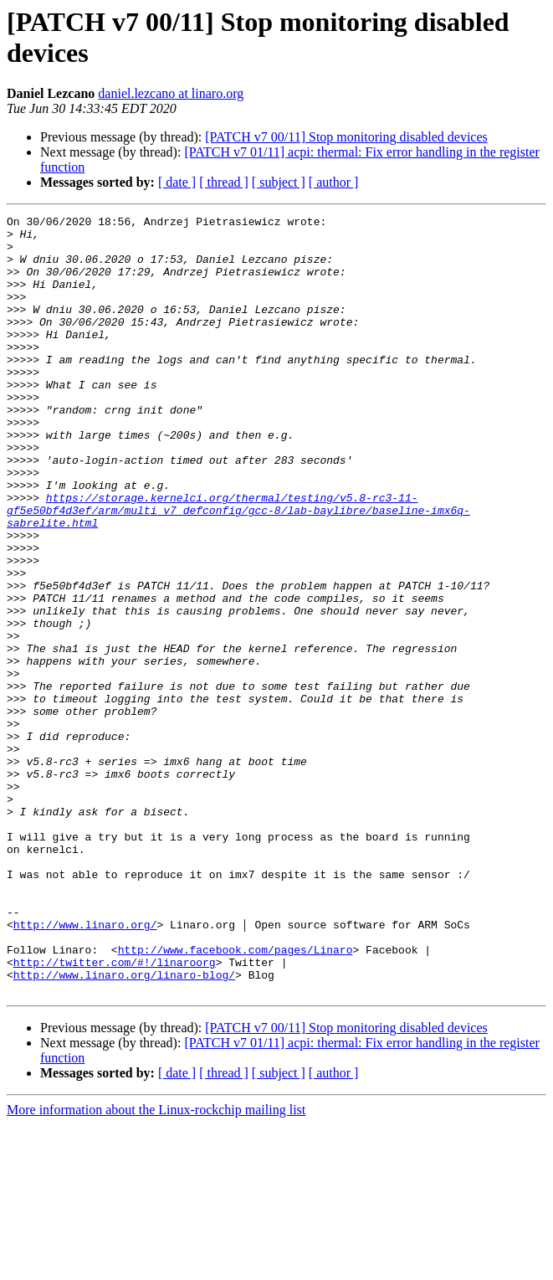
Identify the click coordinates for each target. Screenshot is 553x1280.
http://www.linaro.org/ (85, 1067)
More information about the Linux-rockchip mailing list (156, 1265)
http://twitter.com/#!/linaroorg (114, 1112)
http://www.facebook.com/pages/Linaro (235, 1097)
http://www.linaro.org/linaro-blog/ (124, 1127)
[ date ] (177, 182)
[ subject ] (278, 182)
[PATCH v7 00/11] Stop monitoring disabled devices (346, 137)
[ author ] (334, 182)
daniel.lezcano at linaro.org (170, 93)
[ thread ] (223, 182)
